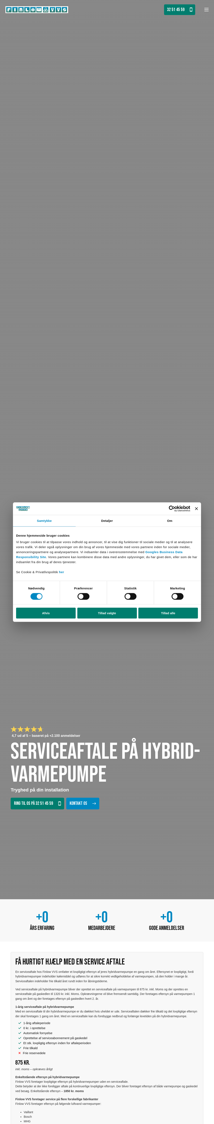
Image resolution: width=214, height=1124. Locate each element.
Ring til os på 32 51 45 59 (37, 803)
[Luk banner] (196, 508)
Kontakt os (83, 803)
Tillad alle (168, 613)
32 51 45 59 (179, 10)
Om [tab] (169, 520)
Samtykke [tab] (44, 520)
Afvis (46, 613)
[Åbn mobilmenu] (206, 9)
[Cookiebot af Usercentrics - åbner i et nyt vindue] (172, 508)
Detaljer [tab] (107, 520)
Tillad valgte (107, 613)
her (61, 572)
